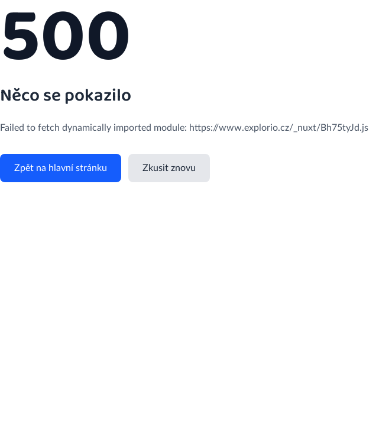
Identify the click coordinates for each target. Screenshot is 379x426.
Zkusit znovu (169, 168)
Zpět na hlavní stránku (60, 168)
